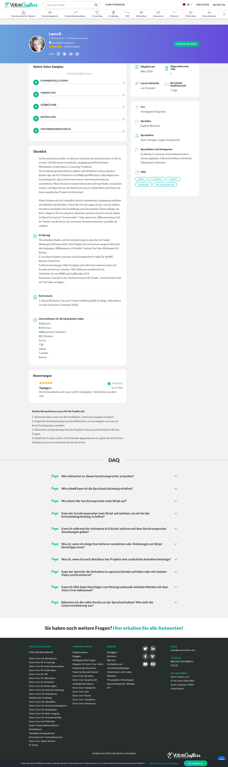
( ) (84, 40)
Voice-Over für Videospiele (42, 678)
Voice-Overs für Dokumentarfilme (45, 717)
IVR (127, 13)
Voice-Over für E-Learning (42, 662)
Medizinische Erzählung (40, 697)
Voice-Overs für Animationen (43, 693)
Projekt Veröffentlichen (163, 4)
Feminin (174, 179)
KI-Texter (33, 745)
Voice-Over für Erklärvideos (42, 670)
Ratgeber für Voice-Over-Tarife (87, 664)
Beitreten (219, 4)
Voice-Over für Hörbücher (41, 682)
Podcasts (174, 13)
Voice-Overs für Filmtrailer (42, 721)
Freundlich (157, 179)
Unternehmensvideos (75, 13)
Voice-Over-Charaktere (83, 699)
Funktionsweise (80, 652)
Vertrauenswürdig (165, 185)
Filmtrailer (191, 13)
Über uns (111, 660)
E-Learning (97, 13)
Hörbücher (141, 13)
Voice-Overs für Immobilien (42, 701)
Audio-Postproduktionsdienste (44, 725)
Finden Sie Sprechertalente (85, 672)
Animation (158, 13)
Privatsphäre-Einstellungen (120, 679)
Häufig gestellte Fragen (84, 660)
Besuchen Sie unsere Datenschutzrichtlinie (124, 763)
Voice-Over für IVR (38, 674)
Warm (141, 179)
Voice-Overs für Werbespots (43, 658)
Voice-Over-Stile (80, 691)
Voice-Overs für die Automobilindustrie (48, 705)
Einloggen (112, 652)
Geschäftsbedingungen (118, 668)
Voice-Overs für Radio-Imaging (44, 713)
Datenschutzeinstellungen (164, 763)
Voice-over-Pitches (81, 695)
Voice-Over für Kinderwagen (43, 686)
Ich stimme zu (195, 763)
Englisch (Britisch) (79, 73)
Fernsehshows (209, 13)
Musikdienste (35, 729)
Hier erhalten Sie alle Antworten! (148, 628)
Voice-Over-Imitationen (84, 703)
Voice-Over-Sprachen (82, 676)
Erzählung (113, 13)
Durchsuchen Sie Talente (23, 13)
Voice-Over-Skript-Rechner (42, 741)
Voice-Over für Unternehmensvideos (46, 666)
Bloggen (76, 656)
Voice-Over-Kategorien (84, 687)
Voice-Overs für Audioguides (43, 709)
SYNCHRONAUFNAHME (41, 652)
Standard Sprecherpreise (84, 668)
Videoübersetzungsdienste (42, 733)
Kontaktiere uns (114, 664)
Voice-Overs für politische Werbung (46, 690)
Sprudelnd (143, 185)
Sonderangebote (50, 13)
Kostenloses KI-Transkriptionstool (46, 737)
